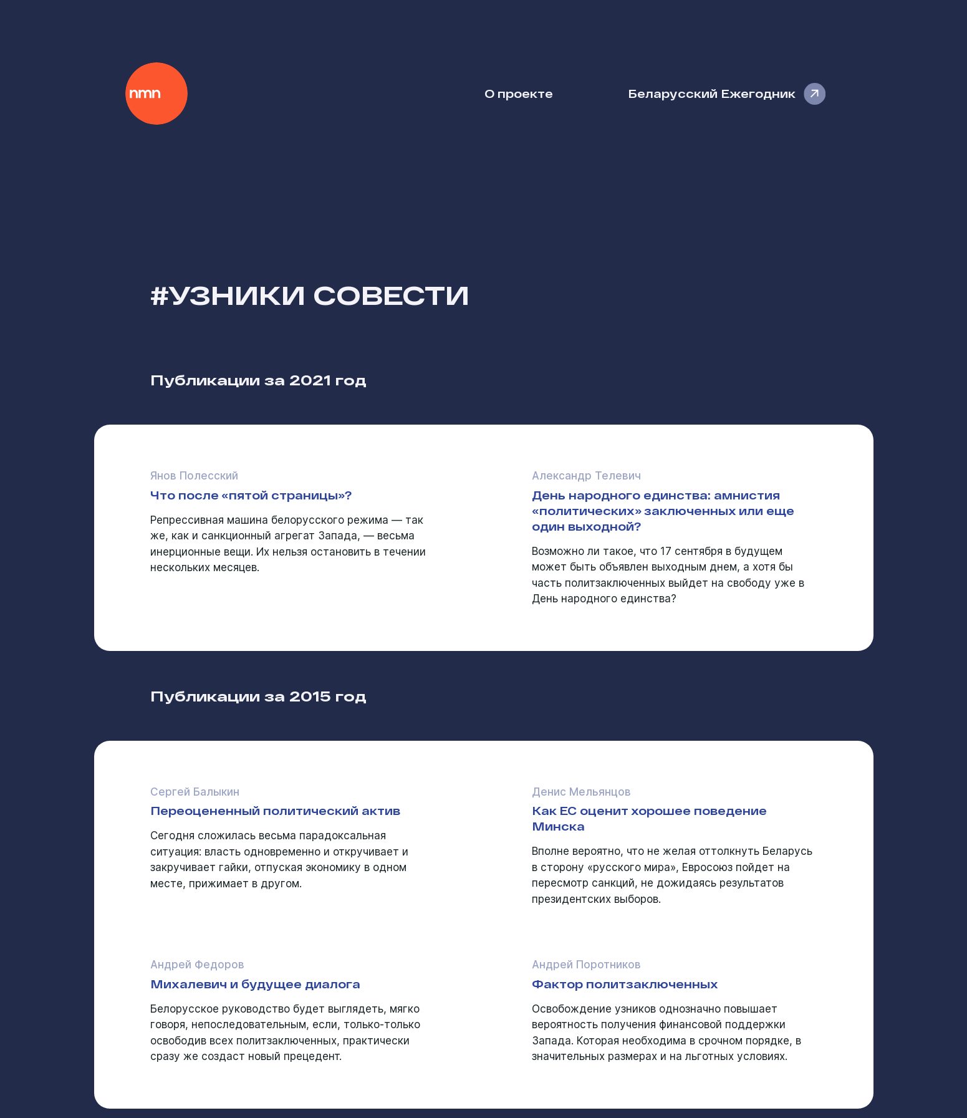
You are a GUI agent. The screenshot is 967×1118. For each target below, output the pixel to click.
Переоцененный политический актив (275, 810)
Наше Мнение (156, 93)
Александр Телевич (586, 476)
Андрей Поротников (586, 964)
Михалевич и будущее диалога (255, 983)
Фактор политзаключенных (625, 983)
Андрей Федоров (197, 964)
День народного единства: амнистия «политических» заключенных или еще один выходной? (663, 510)
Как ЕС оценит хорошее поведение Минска (649, 818)
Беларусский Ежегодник (712, 93)
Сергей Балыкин (194, 792)
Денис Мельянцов (581, 792)
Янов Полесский (194, 476)
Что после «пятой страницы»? (251, 495)
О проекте (518, 93)
